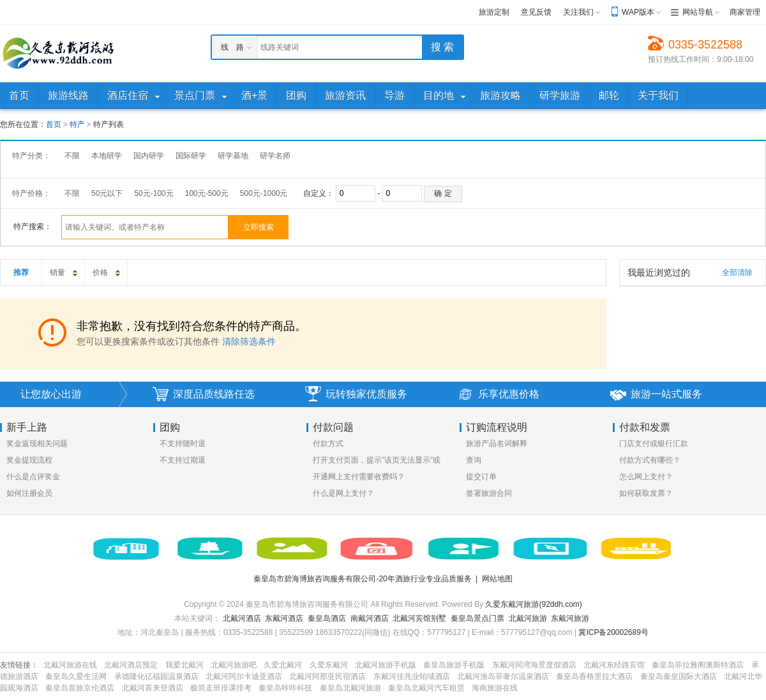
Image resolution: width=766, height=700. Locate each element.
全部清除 (737, 272)
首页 (53, 124)
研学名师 (275, 155)
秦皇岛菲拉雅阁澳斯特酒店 (698, 664)
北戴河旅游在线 (70, 664)
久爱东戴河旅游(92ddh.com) (533, 604)
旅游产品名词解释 (496, 443)
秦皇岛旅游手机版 (453, 664)
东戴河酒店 (284, 618)
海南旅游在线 (495, 687)
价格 (107, 269)
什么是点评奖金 (33, 476)
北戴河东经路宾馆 (614, 664)
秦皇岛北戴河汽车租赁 (426, 687)
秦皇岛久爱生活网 (76, 676)
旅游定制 (494, 12)
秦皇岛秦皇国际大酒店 (678, 676)
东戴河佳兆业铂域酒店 (411, 676)
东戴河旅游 (570, 618)
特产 (77, 124)
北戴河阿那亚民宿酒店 (327, 676)
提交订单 (481, 476)
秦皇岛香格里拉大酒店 (594, 676)
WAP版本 (638, 12)
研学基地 (233, 155)
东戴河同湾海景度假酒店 (534, 664)
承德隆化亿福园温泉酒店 (156, 676)
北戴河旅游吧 (234, 664)
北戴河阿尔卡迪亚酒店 (244, 676)
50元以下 (107, 193)
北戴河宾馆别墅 (419, 618)
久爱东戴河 (329, 664)
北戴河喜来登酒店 (152, 687)
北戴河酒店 (242, 618)
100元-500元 (207, 193)
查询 (473, 460)
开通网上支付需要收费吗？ (359, 476)
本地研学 (106, 155)
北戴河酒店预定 (131, 664)
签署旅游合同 (489, 493)
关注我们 (578, 12)
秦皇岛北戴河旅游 (350, 687)
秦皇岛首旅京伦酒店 (79, 687)
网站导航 (697, 12)
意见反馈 (536, 12)
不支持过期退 (183, 460)
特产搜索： (32, 226)
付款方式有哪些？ (649, 460)
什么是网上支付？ (343, 493)
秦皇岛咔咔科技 (285, 687)
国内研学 (148, 155)
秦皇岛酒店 (327, 618)
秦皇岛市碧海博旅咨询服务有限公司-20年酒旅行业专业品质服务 (362, 578)
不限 (72, 155)
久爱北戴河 (283, 664)
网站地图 (497, 578)
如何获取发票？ (646, 493)
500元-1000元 (264, 193)
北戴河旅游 (528, 618)
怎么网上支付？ (646, 476)
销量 (64, 269)
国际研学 (191, 155)
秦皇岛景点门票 (477, 618)
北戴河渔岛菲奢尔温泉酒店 (503, 676)
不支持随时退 (183, 443)
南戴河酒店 (369, 618)
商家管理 (745, 12)
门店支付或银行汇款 (653, 443)
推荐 (21, 272)
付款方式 (328, 443)
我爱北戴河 (184, 664)
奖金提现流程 (29, 460)
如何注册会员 (29, 493)
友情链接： (19, 664)
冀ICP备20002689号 (613, 632)
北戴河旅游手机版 (385, 664)
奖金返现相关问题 (37, 443)
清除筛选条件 (249, 341)
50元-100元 (153, 193)
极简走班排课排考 (221, 687)
